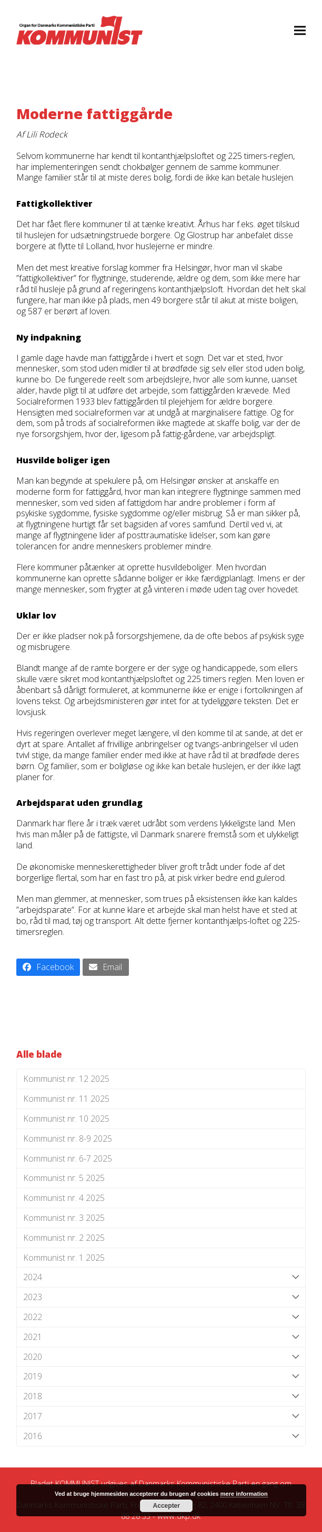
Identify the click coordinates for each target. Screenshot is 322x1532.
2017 (161, 1416)
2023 (161, 1297)
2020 (161, 1357)
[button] (300, 30)
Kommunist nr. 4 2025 (64, 1198)
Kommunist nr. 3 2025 (64, 1218)
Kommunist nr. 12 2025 (66, 1078)
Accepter (166, 1505)
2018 (161, 1396)
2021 (161, 1337)
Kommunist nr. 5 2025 (64, 1178)
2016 (161, 1436)
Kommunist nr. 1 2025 (64, 1257)
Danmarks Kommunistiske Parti (194, 1483)
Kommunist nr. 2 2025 (64, 1237)
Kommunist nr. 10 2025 (66, 1118)
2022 (161, 1317)
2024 (161, 1277)
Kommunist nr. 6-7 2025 (67, 1158)
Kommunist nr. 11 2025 (66, 1098)
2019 (161, 1376)
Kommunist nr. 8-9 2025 (67, 1138)
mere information (244, 1494)
